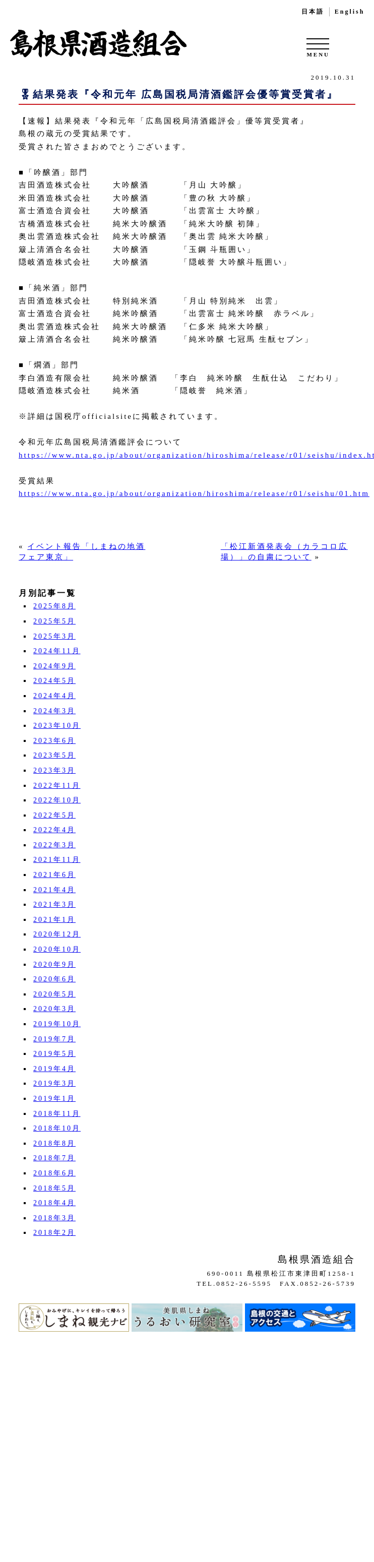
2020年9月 (54, 964)
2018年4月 (54, 1203)
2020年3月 (54, 1009)
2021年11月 (56, 859)
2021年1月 (54, 919)
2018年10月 (57, 1128)
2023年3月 (54, 770)
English (350, 11)
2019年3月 (54, 1083)
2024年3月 (54, 711)
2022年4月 (54, 830)
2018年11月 (56, 1113)
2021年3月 (54, 904)
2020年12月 (57, 934)
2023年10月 (57, 725)
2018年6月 (54, 1173)
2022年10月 (57, 800)
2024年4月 (54, 696)
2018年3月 (54, 1218)
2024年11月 (56, 651)
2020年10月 (57, 949)
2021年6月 (54, 875)
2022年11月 (56, 785)
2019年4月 (54, 1069)
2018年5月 (54, 1188)
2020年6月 (54, 979)
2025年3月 (54, 636)
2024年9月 (54, 666)
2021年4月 (54, 890)
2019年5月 (54, 1053)
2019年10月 (57, 1024)
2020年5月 (54, 994)
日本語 (312, 11)
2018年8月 (54, 1143)
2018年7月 (54, 1158)
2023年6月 (54, 740)
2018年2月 (54, 1232)
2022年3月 (54, 845)
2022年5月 (54, 815)
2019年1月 (54, 1098)
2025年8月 (54, 606)
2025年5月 (54, 621)
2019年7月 (54, 1039)
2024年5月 (54, 680)
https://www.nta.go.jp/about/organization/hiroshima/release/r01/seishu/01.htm (194, 493)
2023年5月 (54, 755)
